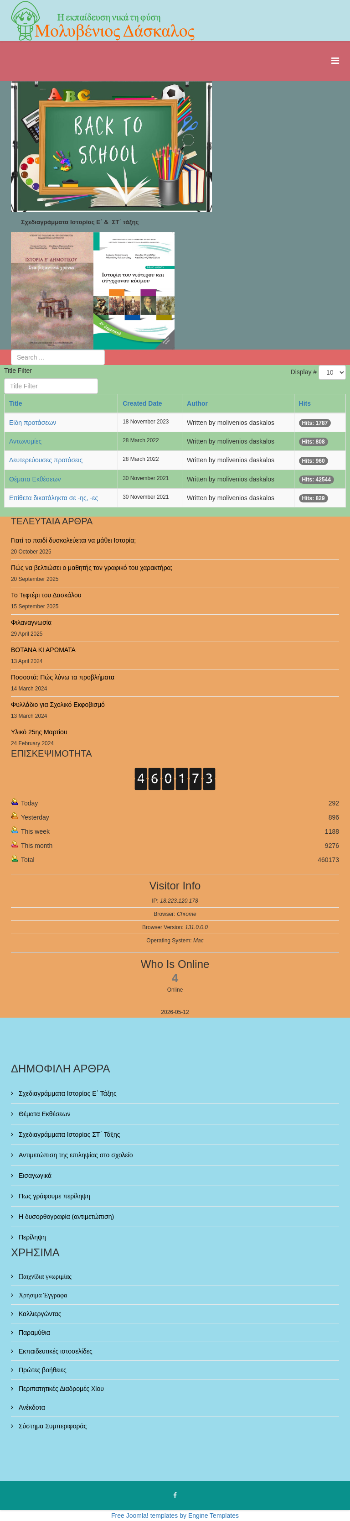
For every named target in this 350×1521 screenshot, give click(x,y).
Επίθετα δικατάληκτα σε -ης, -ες (53, 498)
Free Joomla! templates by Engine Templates (175, 1515)
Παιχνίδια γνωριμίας (44, 1276)
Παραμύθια (33, 1332)
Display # (304, 372)
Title (15, 403)
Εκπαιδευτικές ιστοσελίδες (55, 1351)
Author (197, 403)
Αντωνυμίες (25, 441)
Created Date (142, 403)
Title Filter (19, 370)
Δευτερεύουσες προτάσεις (45, 460)
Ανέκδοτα (31, 1407)
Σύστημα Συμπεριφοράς (52, 1426)
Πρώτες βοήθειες (42, 1370)
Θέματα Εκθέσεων (35, 479)
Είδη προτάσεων (32, 422)
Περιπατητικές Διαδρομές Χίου (60, 1388)
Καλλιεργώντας (39, 1313)
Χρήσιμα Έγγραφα (42, 1295)
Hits (305, 403)
